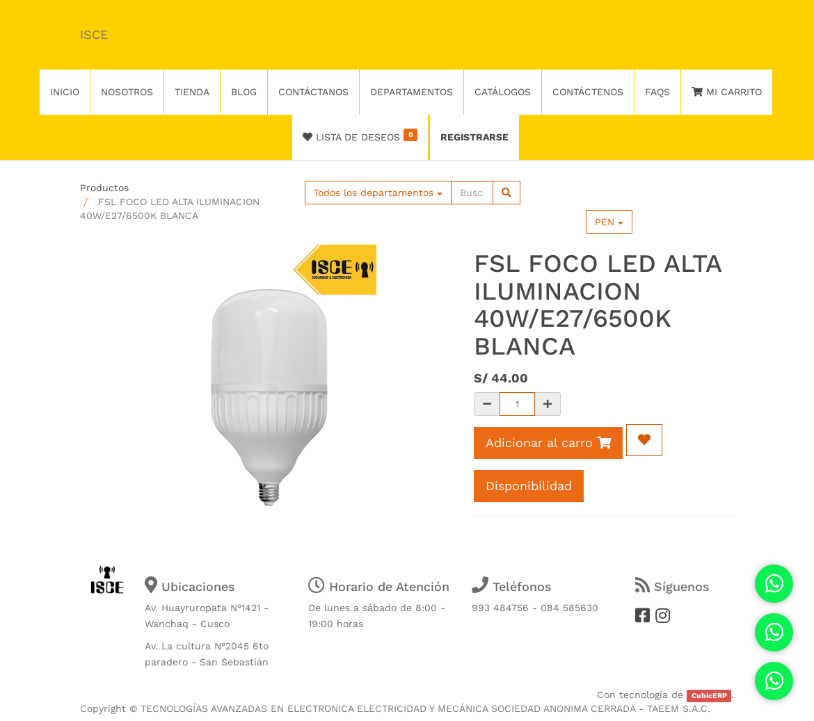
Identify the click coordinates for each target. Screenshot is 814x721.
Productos (104, 187)
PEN (609, 221)
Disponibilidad (529, 485)
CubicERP (709, 695)
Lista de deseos (360, 136)
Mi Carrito (727, 91)
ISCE (94, 34)
